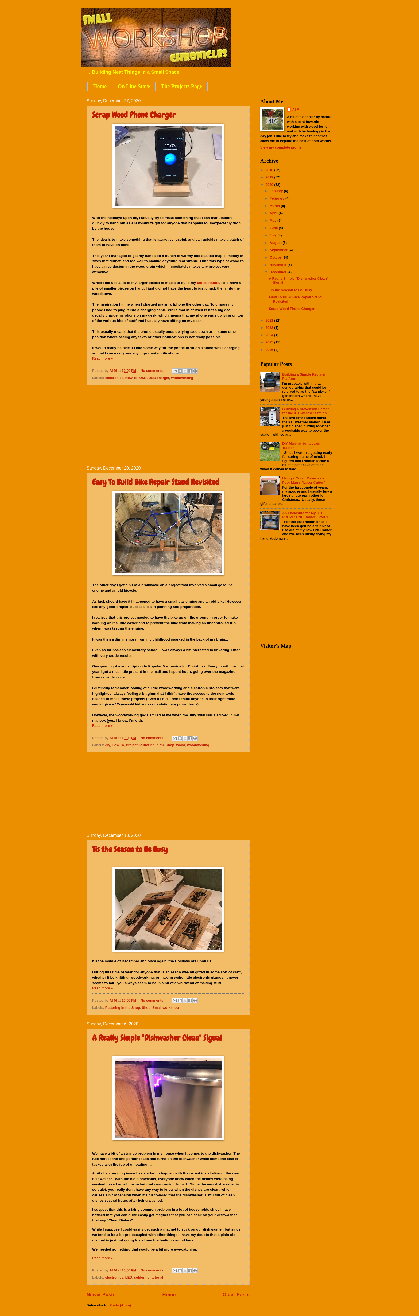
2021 (270, 320)
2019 (270, 177)
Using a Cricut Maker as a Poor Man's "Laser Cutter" (303, 480)
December (278, 272)
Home (100, 86)
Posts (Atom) (120, 1305)
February (277, 198)
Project (132, 745)
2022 (270, 328)
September (279, 250)
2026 (270, 350)
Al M (296, 110)
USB (142, 378)
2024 (270, 335)
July (273, 235)
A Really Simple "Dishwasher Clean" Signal (157, 1038)
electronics (114, 378)
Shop (146, 1008)
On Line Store (134, 86)
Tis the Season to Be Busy (130, 849)
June (274, 228)
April (274, 213)
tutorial (157, 1277)
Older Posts (236, 1294)
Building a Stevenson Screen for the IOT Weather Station (305, 411)
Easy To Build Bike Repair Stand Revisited (155, 482)
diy (107, 745)
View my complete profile (280, 147)
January (277, 191)
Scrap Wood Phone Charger (134, 115)
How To (131, 378)
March (275, 206)
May (273, 220)
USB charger (159, 378)
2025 (270, 342)
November (279, 265)
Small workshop (165, 1008)
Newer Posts (101, 1294)
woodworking (182, 378)
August (276, 243)
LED (128, 1277)
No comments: (153, 371)
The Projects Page (181, 86)
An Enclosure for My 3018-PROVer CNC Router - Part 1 (305, 515)
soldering (142, 1277)
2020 (270, 185)
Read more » (102, 358)
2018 (270, 170)
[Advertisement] (168, 425)
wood (180, 745)
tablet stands (208, 283)
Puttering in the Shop (156, 745)
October (277, 257)
